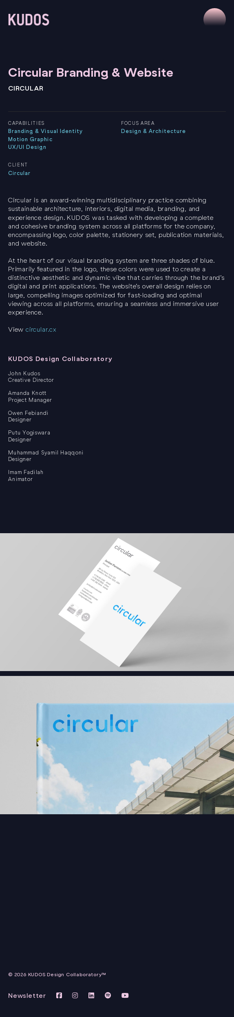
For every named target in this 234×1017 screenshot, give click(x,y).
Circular (19, 173)
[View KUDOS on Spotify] (109, 995)
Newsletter (27, 995)
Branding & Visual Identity (45, 131)
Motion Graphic (30, 139)
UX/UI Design (27, 147)
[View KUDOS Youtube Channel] (125, 995)
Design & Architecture (153, 131)
